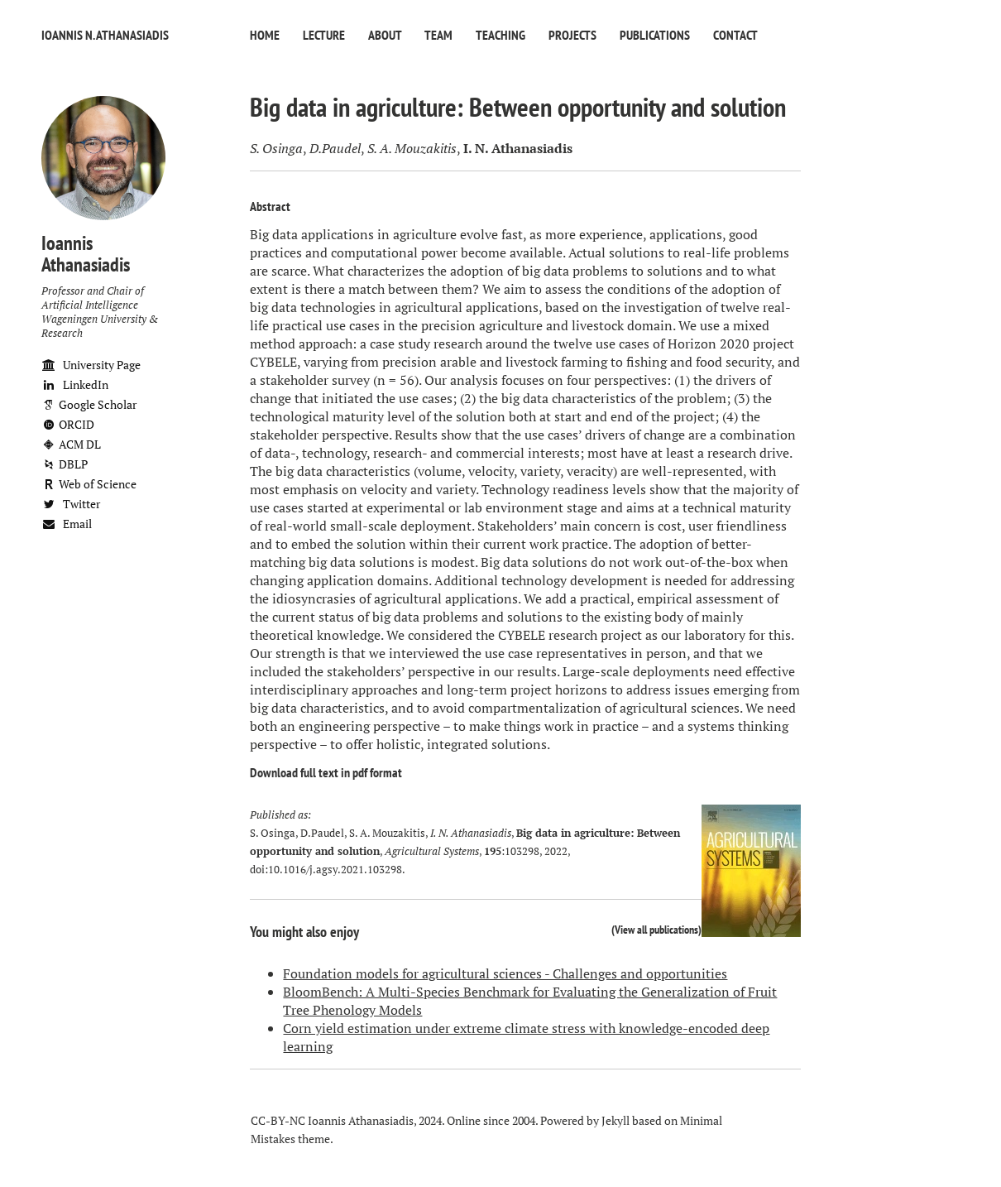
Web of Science (88, 484)
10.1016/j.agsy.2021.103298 (335, 870)
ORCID (67, 424)
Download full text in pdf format (326, 772)
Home (265, 34)
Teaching (500, 34)
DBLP (64, 464)
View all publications (656, 929)
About (384, 34)
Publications (655, 34)
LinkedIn (74, 384)
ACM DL (71, 444)
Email (66, 523)
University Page (91, 364)
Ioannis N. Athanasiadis (105, 34)
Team (438, 34)
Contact (735, 34)
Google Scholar (88, 404)
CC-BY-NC (278, 1120)
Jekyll (615, 1120)
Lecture (324, 34)
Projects (572, 34)
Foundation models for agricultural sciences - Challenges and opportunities (505, 973)
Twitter (70, 504)
